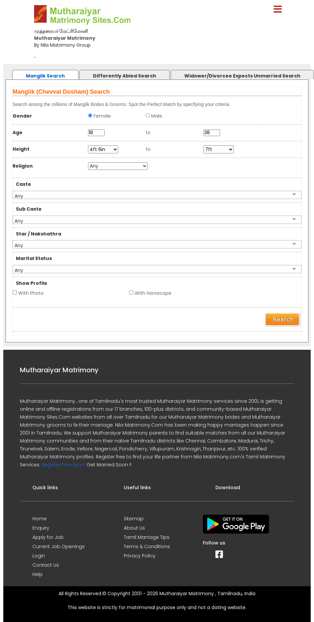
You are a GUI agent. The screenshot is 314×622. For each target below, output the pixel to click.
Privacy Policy (140, 555)
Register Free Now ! (63, 464)
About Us (134, 528)
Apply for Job (48, 537)
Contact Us (45, 565)
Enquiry (40, 528)
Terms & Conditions (147, 546)
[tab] (39, 73)
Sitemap (134, 518)
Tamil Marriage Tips (146, 537)
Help (37, 574)
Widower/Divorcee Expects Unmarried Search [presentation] (242, 76)
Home (39, 518)
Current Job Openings (58, 546)
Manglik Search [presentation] (45, 76)
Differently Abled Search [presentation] (124, 76)
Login (38, 555)
